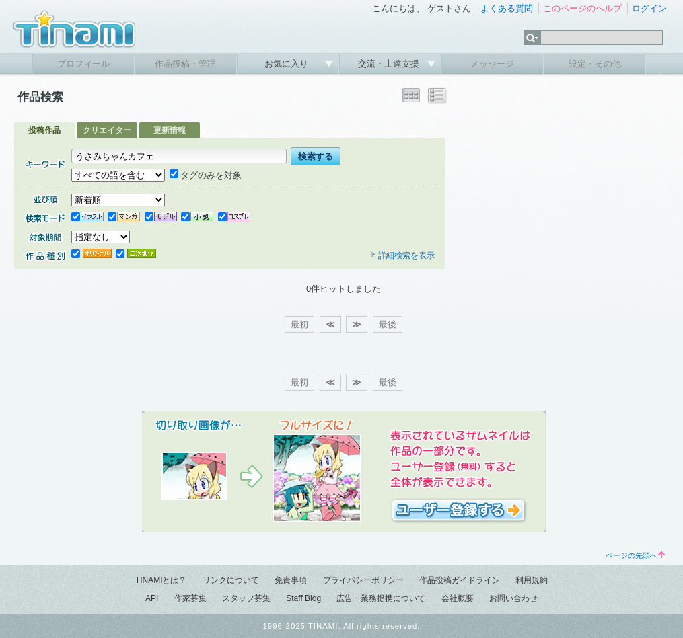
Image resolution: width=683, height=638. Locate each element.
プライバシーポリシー (363, 580)
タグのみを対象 (206, 175)
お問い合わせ (513, 598)
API (151, 598)
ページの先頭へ (635, 555)
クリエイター (107, 130)
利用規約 (531, 580)
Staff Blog (303, 598)
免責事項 (291, 580)
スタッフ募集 (246, 598)
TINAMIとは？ (161, 580)
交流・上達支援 (390, 63)
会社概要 (457, 598)
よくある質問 (506, 8)
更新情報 (169, 130)
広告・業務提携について (380, 598)
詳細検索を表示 (402, 255)
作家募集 (190, 598)
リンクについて (231, 580)
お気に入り (287, 63)
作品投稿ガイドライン (459, 580)
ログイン (649, 8)
